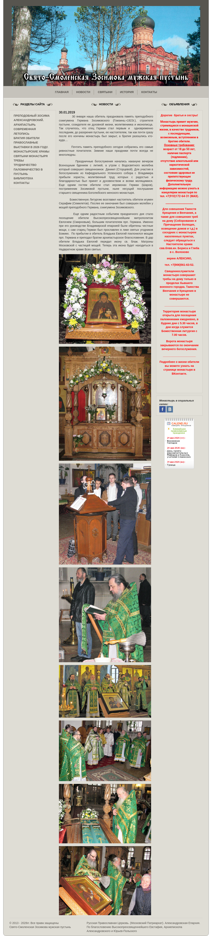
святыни (105, 92)
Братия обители (26, 138)
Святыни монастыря (31, 156)
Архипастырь (25, 124)
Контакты (21, 183)
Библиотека (23, 178)
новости (83, 92)
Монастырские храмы (31, 151)
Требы (19, 160)
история (127, 92)
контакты (149, 92)
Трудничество (25, 165)
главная (62, 92)
